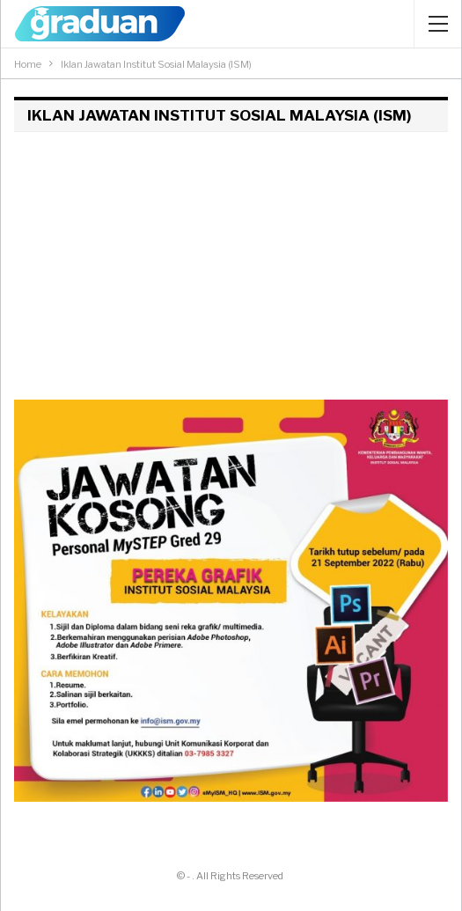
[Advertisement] (231, 263)
